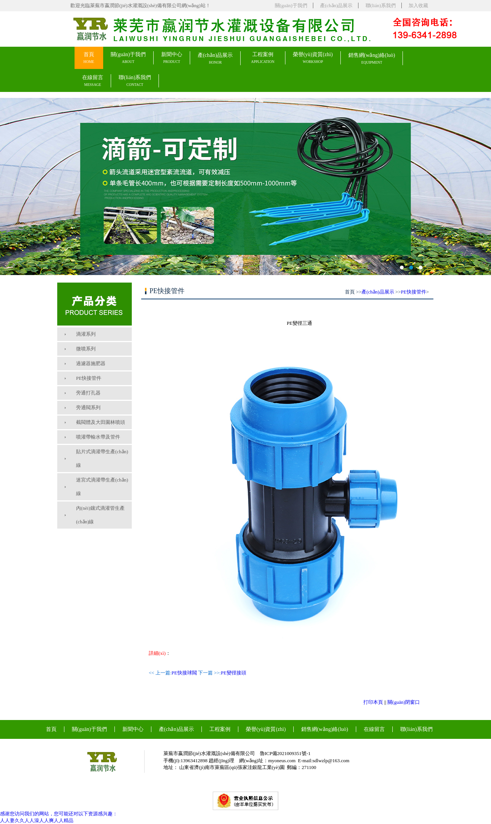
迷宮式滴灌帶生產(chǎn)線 (102, 486)
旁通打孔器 (88, 393)
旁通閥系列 (88, 407)
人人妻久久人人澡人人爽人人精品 (36, 820)
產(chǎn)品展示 (336, 5)
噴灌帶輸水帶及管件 (98, 437)
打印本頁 (373, 702)
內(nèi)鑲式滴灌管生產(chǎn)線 (100, 514)
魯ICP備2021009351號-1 (285, 753)
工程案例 (262, 58)
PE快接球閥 (184, 673)
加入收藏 (418, 5)
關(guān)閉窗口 (403, 702)
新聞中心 (171, 58)
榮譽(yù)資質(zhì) (313, 58)
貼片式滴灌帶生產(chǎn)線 (102, 458)
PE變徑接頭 (233, 673)
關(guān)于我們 (291, 5)
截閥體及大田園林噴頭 (100, 422)
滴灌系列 (86, 334)
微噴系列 (86, 349)
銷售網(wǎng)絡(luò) (371, 58)
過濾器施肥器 (90, 363)
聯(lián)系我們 (381, 5)
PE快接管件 (88, 378)
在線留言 (92, 81)
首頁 (89, 58)
